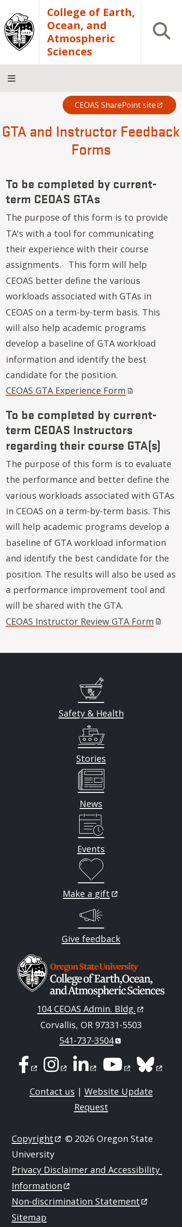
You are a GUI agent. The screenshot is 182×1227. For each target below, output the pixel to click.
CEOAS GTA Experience (70, 390)
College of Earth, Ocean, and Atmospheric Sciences (91, 32)
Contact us (52, 1091)
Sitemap (29, 1217)
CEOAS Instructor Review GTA (84, 621)
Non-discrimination (80, 1201)
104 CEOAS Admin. (91, 1009)
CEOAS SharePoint (119, 105)
